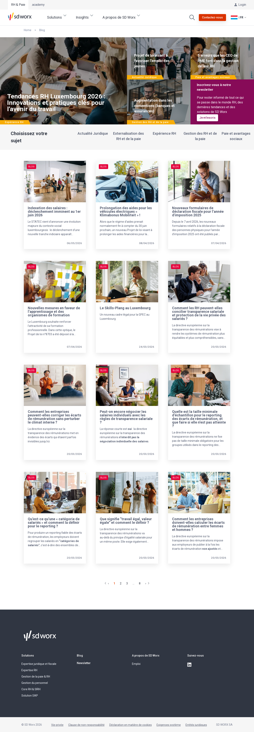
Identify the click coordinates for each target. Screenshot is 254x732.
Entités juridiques (196, 724)
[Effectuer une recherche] (192, 17)
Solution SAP (29, 695)
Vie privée (57, 724)
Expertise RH (29, 670)
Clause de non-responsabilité (86, 724)
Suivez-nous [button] (195, 655)
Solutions (27, 655)
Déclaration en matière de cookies (130, 724)
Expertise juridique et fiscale (38, 663)
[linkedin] (189, 664)
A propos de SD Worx (145, 655)
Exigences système (169, 724)
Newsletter (84, 663)
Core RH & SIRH (30, 689)
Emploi (136, 663)
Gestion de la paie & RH (35, 676)
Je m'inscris (207, 117)
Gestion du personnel (34, 682)
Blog (80, 655)
